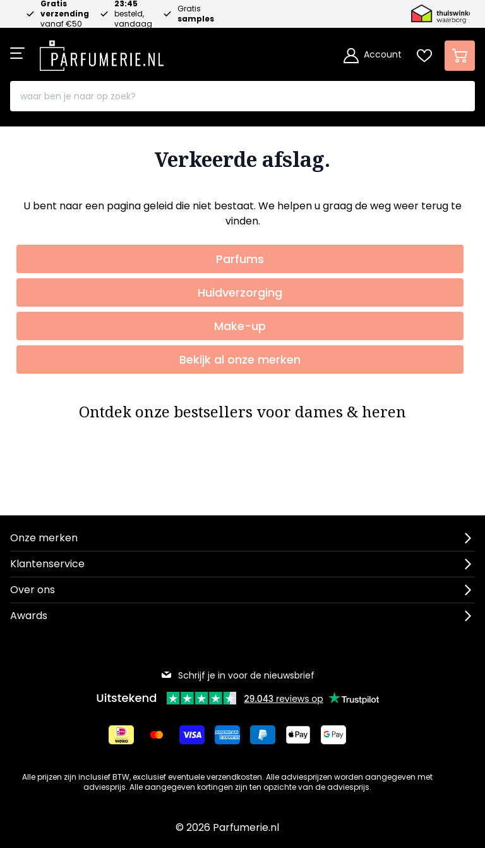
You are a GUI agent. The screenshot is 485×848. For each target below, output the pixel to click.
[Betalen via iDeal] (121, 734)
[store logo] (102, 52)
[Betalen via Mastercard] (156, 734)
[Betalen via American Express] (227, 734)
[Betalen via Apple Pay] (298, 734)
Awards (28, 615)
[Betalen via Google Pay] (333, 734)
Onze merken (44, 538)
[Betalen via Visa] (192, 734)
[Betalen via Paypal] (262, 734)
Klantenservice (47, 563)
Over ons (32, 589)
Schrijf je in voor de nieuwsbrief (237, 675)
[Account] (373, 55)
